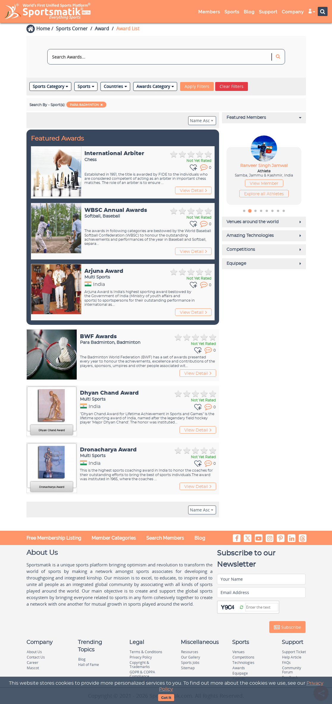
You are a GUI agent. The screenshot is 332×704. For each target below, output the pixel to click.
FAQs (286, 662)
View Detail (193, 190)
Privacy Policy (141, 657)
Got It (166, 698)
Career (32, 662)
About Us (34, 651)
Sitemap (188, 667)
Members (209, 12)
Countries (115, 86)
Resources (189, 651)
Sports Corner (72, 28)
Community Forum (291, 670)
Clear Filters (231, 86)
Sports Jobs (190, 662)
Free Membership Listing (53, 538)
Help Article (291, 657)
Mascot (33, 667)
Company (293, 12)
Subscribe (287, 627)
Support (268, 12)
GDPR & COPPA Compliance (142, 674)
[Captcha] (261, 607)
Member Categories (114, 538)
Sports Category (50, 86)
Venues (238, 651)
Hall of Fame (88, 664)
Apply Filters (197, 86)
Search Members (165, 538)
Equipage (240, 673)
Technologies (243, 662)
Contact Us (36, 657)
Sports (231, 12)
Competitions (243, 657)
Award (102, 28)
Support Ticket (294, 651)
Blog (249, 12)
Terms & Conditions (146, 651)
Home (43, 28)
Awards (238, 667)
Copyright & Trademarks (140, 664)
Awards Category (155, 86)
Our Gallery (190, 657)
